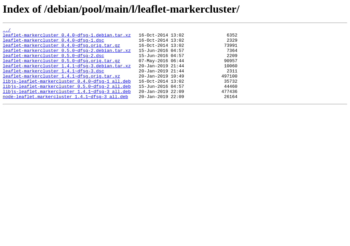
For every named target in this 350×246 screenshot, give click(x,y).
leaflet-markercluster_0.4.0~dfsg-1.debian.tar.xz (67, 37)
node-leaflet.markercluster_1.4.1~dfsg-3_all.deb (65, 111)
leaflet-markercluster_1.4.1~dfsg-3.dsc (53, 80)
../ (7, 31)
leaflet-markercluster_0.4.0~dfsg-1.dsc (53, 43)
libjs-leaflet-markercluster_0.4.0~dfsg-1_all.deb (67, 92)
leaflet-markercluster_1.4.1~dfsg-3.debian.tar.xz (67, 74)
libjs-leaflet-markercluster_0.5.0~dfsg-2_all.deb (67, 98)
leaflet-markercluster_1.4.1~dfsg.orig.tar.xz (61, 86)
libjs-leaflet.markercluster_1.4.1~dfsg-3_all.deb (67, 104)
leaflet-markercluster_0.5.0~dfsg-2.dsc (53, 61)
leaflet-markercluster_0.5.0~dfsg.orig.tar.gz (61, 68)
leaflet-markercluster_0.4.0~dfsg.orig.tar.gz (61, 49)
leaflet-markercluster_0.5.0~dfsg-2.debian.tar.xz (67, 55)
